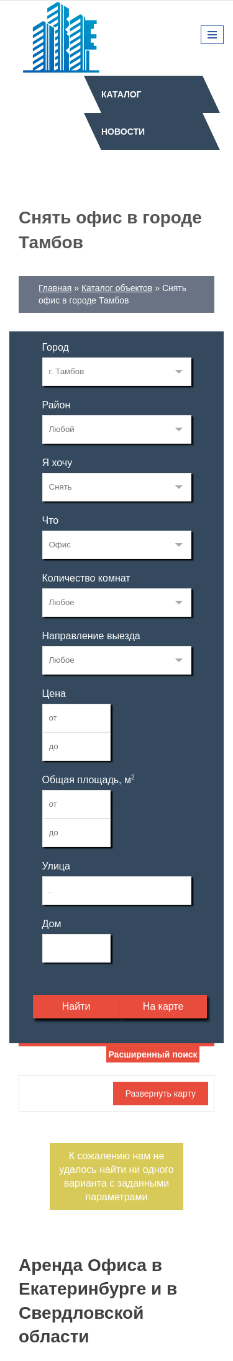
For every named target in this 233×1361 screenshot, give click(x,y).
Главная (55, 288)
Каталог (121, 94)
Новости (123, 132)
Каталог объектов (116, 288)
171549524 (116, 371)
